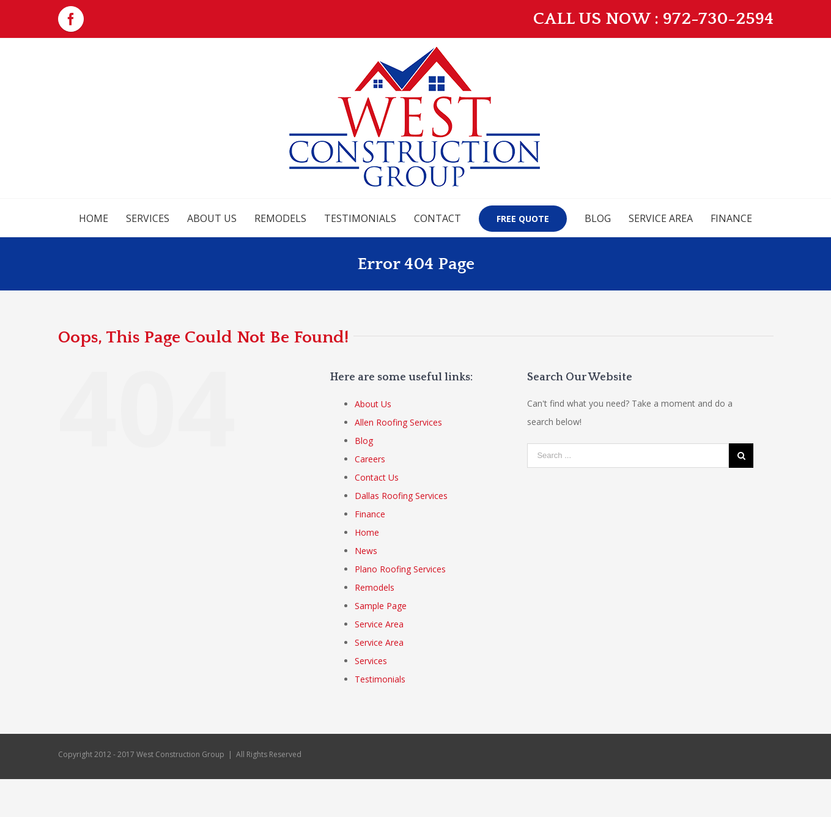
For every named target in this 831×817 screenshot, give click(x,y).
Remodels (374, 587)
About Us (373, 404)
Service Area (379, 624)
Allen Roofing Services (398, 422)
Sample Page (381, 606)
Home (367, 532)
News (366, 550)
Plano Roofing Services (400, 569)
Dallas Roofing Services (401, 495)
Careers (370, 459)
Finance (370, 514)
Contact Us (377, 477)
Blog (364, 440)
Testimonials (380, 679)
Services (371, 661)
